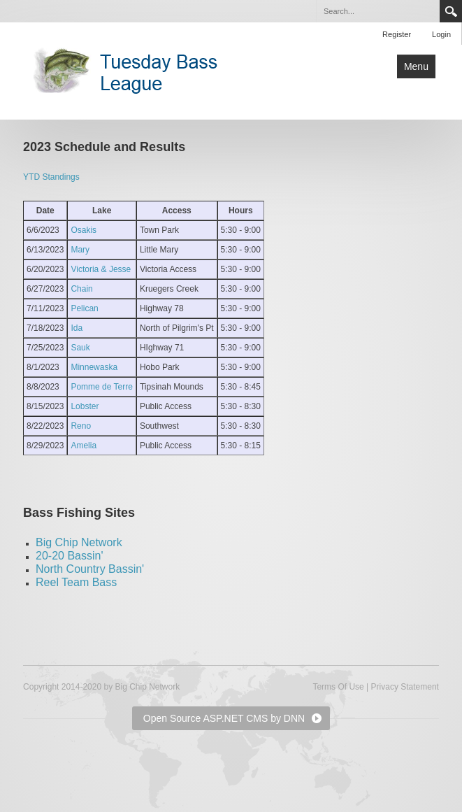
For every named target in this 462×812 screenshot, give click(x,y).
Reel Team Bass (76, 582)
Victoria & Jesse (101, 269)
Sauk (80, 347)
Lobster (85, 406)
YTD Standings (51, 177)
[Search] (377, 11)
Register (396, 34)
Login (441, 34)
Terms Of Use (337, 687)
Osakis (83, 230)
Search (451, 11)
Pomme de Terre (101, 387)
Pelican (84, 308)
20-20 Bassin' (69, 556)
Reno (81, 426)
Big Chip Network (79, 542)
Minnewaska (94, 367)
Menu (416, 66)
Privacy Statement (405, 687)
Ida (76, 328)
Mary (80, 250)
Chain (81, 289)
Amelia (83, 445)
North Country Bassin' (90, 569)
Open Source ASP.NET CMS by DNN (224, 718)
